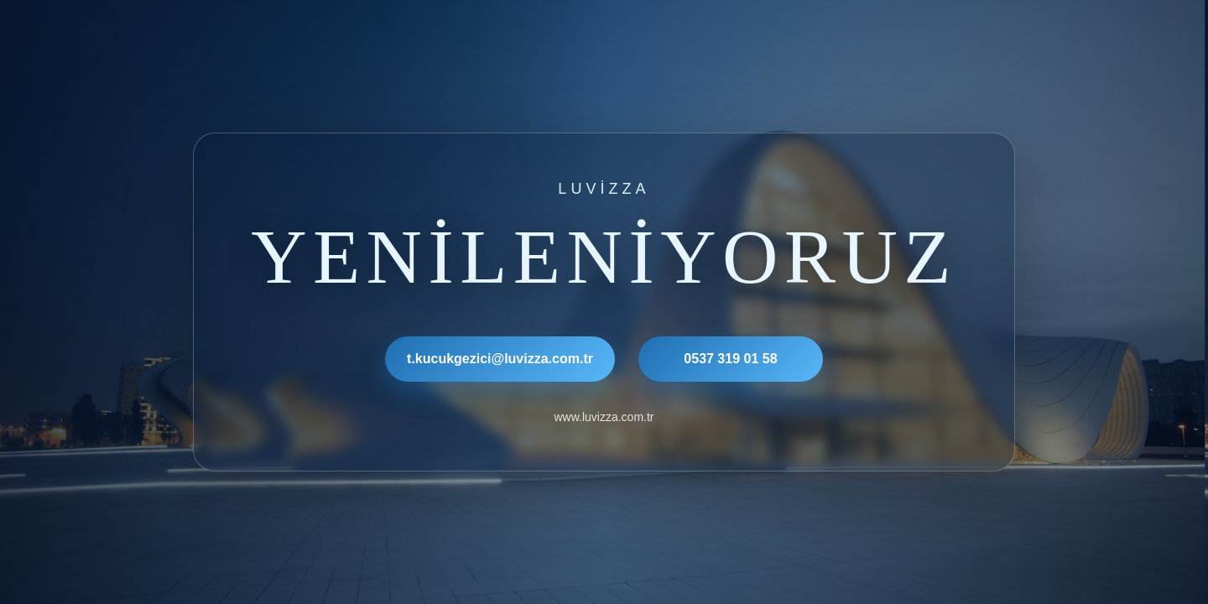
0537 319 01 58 (730, 358)
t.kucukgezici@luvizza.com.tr (500, 358)
